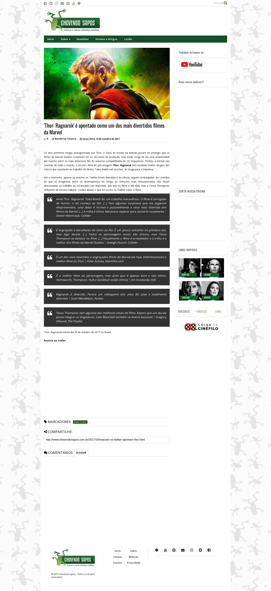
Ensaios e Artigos (106, 39)
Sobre (66, 39)
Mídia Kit (133, 556)
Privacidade (133, 562)
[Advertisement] (164, 21)
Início (50, 39)
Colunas (117, 556)
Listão (128, 39)
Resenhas (83, 39)
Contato (117, 562)
